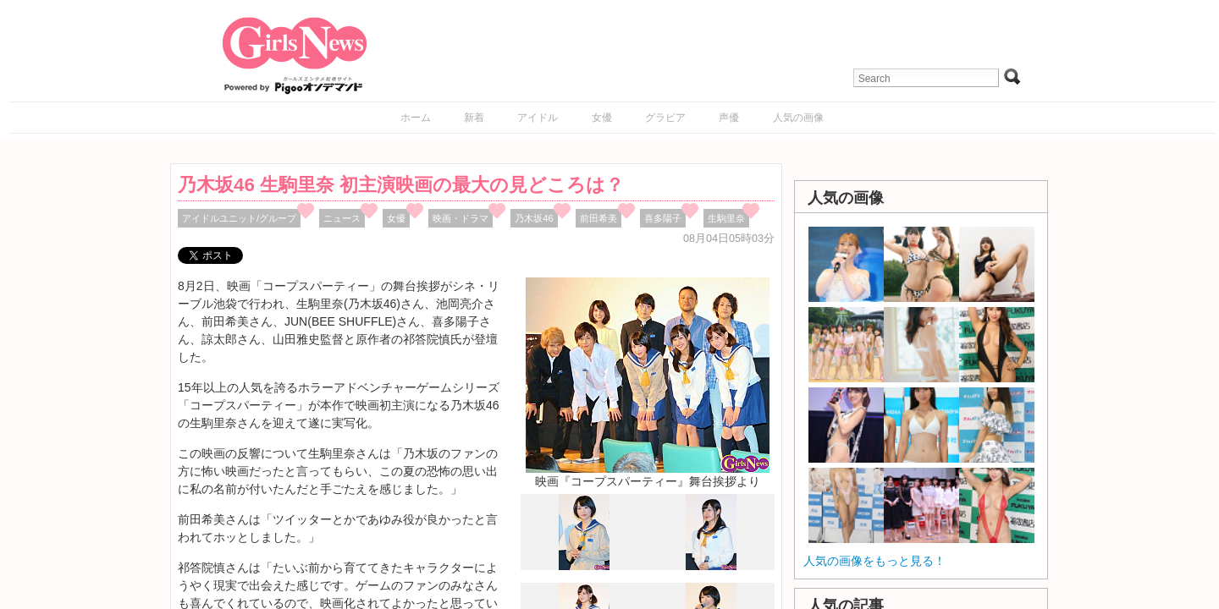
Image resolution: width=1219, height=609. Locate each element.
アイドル (537, 117)
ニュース (342, 218)
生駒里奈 (726, 218)
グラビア (665, 117)
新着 (474, 117)
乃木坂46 (534, 218)
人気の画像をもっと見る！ (874, 561)
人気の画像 (798, 117)
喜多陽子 (662, 218)
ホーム (415, 117)
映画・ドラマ (460, 218)
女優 (602, 117)
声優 (729, 117)
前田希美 (598, 218)
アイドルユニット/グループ (239, 218)
